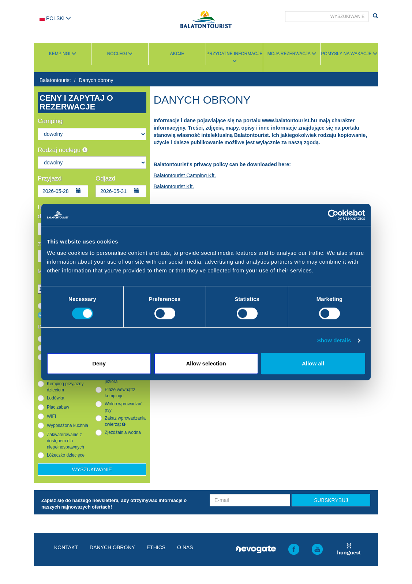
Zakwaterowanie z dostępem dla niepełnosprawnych (65, 441)
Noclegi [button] (119, 53)
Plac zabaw (58, 407)
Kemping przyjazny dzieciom (65, 387)
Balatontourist (55, 80)
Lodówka (55, 398)
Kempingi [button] (62, 53)
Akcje (177, 53)
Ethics (156, 547)
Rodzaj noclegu (62, 149)
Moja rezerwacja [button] (291, 53)
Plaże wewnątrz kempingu (120, 392)
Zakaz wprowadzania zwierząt (125, 421)
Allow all (313, 363)
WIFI (51, 416)
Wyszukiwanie (92, 469)
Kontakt (66, 547)
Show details (334, 340)
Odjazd (105, 178)
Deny (99, 363)
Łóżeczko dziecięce (66, 455)
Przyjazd (49, 178)
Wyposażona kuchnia (67, 425)
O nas (185, 547)
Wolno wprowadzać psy (123, 407)
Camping (50, 121)
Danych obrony (96, 80)
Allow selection (206, 363)
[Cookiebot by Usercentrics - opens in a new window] (333, 214)
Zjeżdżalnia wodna (123, 432)
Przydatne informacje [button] (234, 57)
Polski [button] (55, 18)
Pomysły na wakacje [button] (349, 53)
